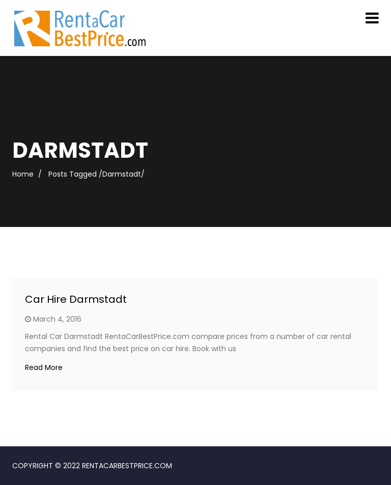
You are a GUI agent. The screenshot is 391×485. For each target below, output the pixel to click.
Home (23, 174)
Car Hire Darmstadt (76, 299)
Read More (44, 367)
